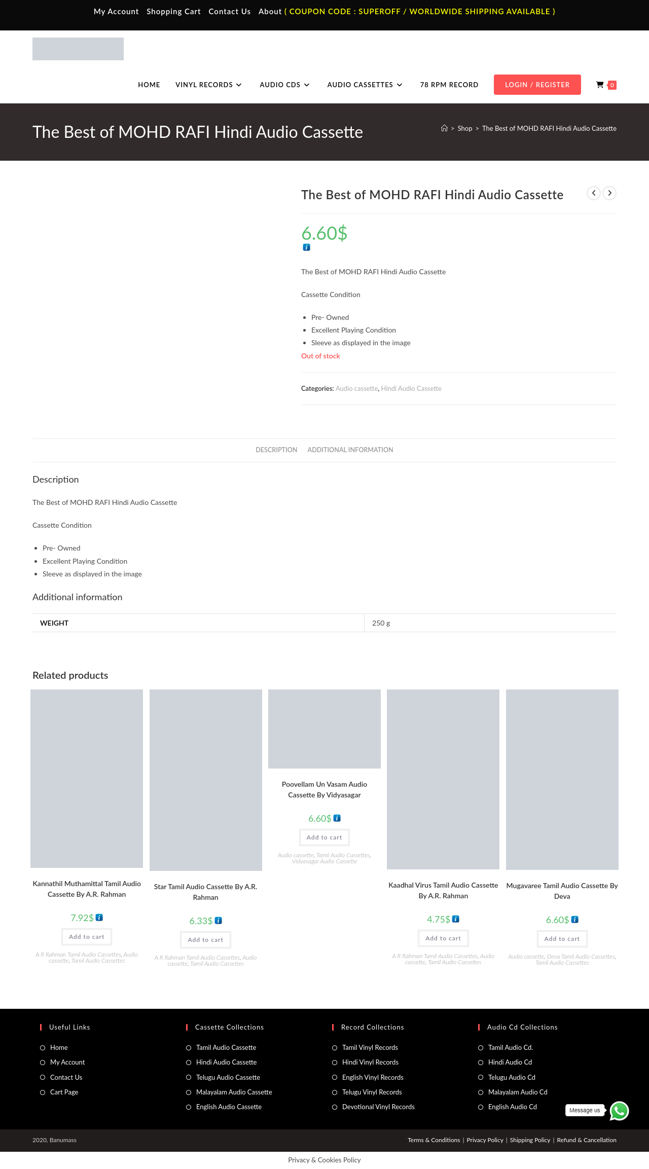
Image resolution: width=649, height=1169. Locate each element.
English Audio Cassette (229, 1107)
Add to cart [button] (86, 936)
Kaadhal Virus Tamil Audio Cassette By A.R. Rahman (443, 890)
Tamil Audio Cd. (510, 1047)
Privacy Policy (484, 1140)
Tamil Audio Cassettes (98, 960)
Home (59, 1047)
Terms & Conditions (434, 1140)
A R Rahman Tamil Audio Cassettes (78, 954)
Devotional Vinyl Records (378, 1107)
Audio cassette (357, 388)
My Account (116, 11)
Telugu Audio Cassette (228, 1077)
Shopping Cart (174, 11)
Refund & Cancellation (587, 1140)
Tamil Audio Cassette (226, 1047)
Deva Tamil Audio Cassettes (581, 956)
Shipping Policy (530, 1140)
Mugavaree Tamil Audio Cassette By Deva (562, 890)
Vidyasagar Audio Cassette (324, 861)
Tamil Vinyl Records (370, 1047)
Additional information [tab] (350, 450)
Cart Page (64, 1092)
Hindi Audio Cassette (411, 388)
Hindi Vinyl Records (370, 1062)
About (270, 11)
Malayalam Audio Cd (518, 1092)
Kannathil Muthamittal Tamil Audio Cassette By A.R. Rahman (86, 888)
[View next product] (609, 193)
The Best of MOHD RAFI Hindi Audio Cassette (549, 128)
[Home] (444, 128)
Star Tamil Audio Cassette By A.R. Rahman (205, 891)
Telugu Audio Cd (511, 1077)
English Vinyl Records (373, 1077)
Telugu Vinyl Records (372, 1092)
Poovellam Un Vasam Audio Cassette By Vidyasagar (324, 789)
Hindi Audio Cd (510, 1062)
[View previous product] (594, 193)
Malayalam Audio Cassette (234, 1092)
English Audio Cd (512, 1107)
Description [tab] (276, 450)
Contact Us (230, 11)
